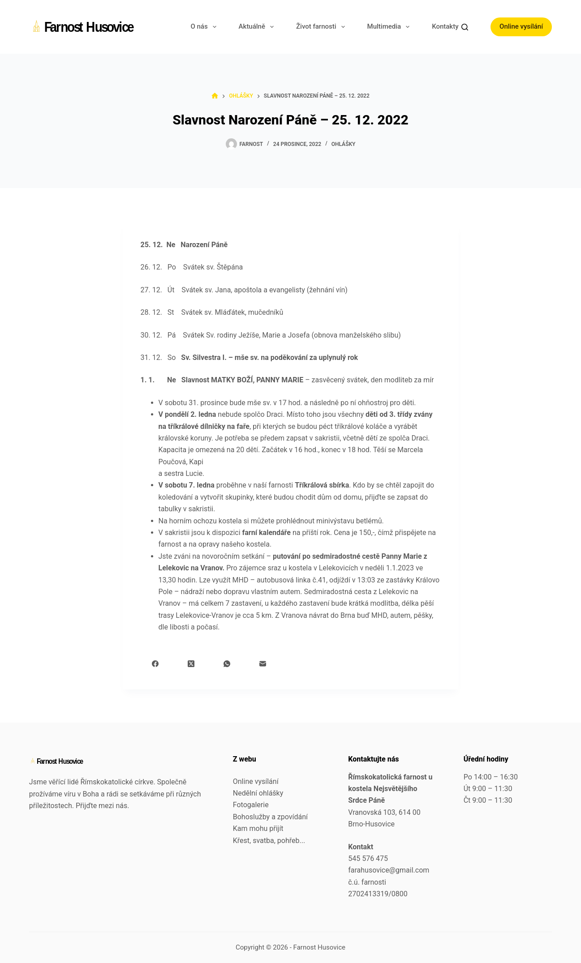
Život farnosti (322, 26)
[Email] (262, 664)
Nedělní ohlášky (258, 793)
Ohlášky (343, 144)
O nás (204, 26)
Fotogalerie (251, 804)
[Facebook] (155, 664)
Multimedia (390, 26)
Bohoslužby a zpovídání (270, 817)
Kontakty (451, 26)
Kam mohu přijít (258, 828)
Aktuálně (258, 26)
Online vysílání (521, 26)
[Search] (464, 27)
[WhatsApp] (226, 664)
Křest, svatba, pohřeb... (269, 840)
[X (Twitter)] (191, 664)
